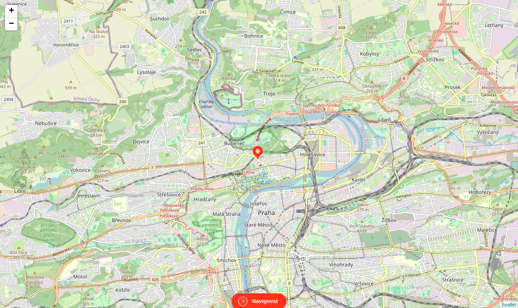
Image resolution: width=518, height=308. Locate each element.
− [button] (11, 24)
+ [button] (11, 11)
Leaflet (509, 297)
